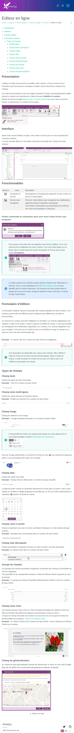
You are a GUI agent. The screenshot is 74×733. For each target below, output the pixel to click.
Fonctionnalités (10, 35)
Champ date (14, 54)
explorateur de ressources (43, 437)
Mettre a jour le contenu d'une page (37, 99)
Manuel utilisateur (22, 23)
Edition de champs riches (35, 619)
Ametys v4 (11, 23)
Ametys (11, 727)
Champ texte (14, 44)
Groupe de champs (16, 65)
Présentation (9, 28)
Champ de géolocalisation (19, 71)
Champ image (14, 51)
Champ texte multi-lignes (19, 47)
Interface (7, 31)
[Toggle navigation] (68, 5)
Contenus (46, 23)
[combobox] (66, 731)
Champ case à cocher (18, 58)
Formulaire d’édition (12, 38)
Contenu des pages (35, 23)
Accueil (4, 23)
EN (64, 731)
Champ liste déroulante (18, 61)
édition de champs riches (48, 286)
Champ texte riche (16, 68)
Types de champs (14, 41)
